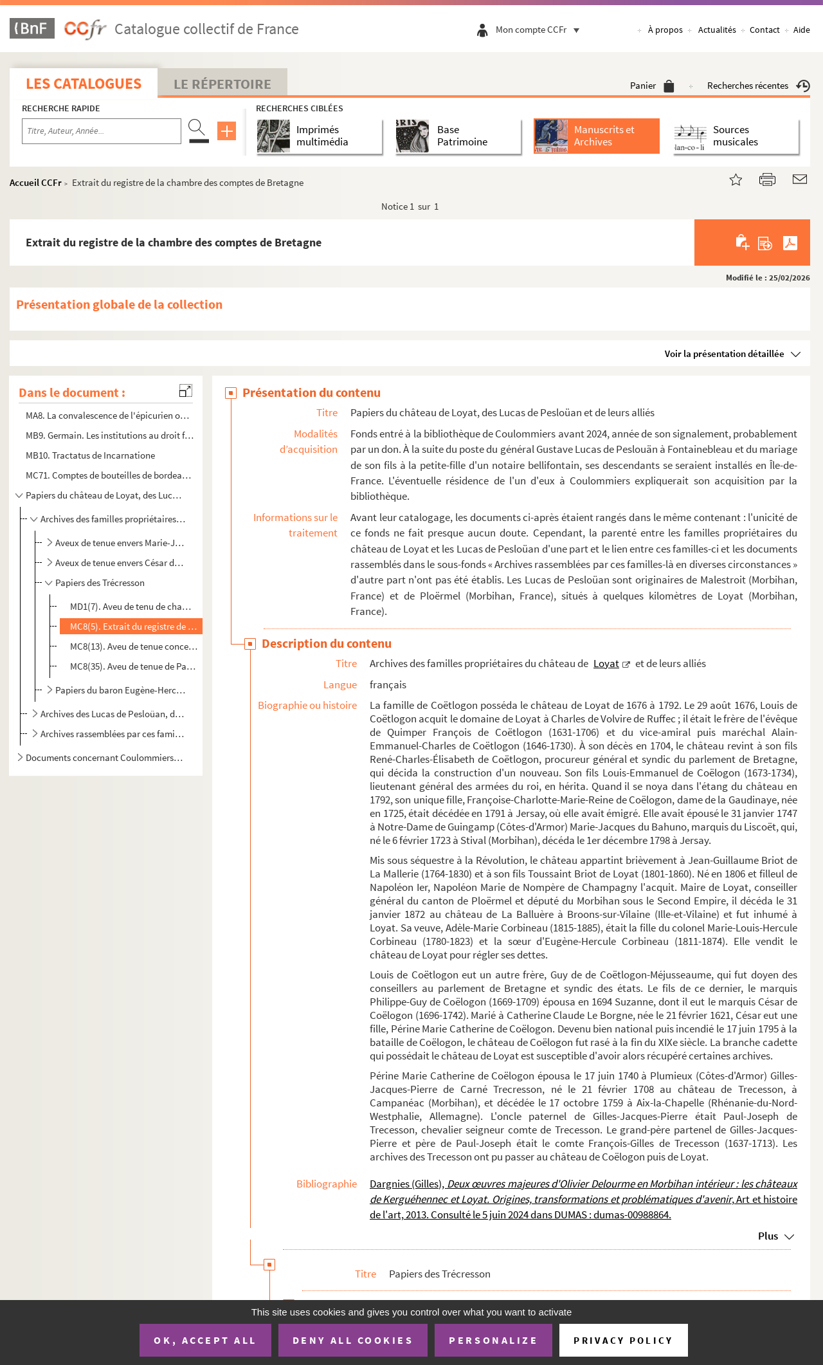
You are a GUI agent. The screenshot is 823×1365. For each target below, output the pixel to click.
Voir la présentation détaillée (724, 353)
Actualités (717, 29)
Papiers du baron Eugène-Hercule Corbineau (121, 690)
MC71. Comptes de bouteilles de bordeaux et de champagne (110, 475)
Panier (652, 85)
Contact (765, 29)
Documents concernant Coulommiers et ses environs (105, 757)
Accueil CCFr (36, 182)
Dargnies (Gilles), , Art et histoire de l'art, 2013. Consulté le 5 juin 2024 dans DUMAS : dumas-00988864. (583, 1199)
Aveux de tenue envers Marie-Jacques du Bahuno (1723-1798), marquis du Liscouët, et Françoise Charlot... (121, 542)
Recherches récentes (758, 85)
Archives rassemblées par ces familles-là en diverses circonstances (113, 734)
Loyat (606, 663)
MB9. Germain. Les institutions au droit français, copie (110, 435)
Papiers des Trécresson (100, 582)
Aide (801, 29)
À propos (665, 29)
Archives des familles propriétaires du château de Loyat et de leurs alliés (113, 519)
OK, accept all (205, 1339)
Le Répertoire (222, 84)
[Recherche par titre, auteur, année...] (101, 131)
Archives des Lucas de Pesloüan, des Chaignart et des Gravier (113, 714)
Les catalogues (83, 83)
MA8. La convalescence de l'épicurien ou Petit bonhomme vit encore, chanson (110, 415)
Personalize (493, 1339)
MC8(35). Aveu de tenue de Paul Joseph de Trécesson (134, 666)
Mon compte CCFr (541, 29)
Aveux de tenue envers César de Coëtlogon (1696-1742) (121, 562)
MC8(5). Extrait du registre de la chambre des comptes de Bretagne (134, 626)
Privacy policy (623, 1340)
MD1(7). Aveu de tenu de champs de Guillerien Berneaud (134, 606)
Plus (768, 1236)
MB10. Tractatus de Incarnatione (90, 455)
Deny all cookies (353, 1339)
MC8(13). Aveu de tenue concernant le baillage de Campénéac (134, 646)
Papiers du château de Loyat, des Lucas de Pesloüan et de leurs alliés (105, 495)
